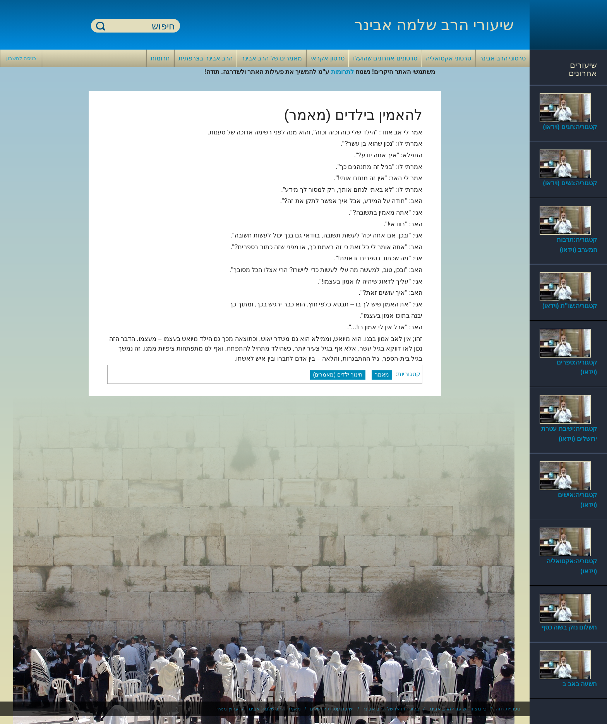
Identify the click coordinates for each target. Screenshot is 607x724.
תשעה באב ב (579, 684)
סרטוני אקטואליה (448, 58)
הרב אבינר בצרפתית (205, 58)
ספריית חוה (508, 709)
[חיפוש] (140, 26)
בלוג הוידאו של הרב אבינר (391, 709)
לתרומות (342, 72)
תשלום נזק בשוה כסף (569, 627)
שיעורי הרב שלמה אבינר (434, 24)
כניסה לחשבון (21, 58)
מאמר (382, 374)
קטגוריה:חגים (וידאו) (570, 127)
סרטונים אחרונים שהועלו (385, 58)
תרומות (160, 58)
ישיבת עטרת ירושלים (331, 709)
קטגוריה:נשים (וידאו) (570, 183)
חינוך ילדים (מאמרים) (338, 374)
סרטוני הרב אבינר (503, 58)
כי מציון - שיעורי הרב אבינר (458, 709)
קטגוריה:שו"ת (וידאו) (569, 306)
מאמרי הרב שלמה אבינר (274, 709)
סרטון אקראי (327, 58)
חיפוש (100, 25)
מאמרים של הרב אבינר (271, 58)
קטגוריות (408, 374)
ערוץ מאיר (227, 709)
